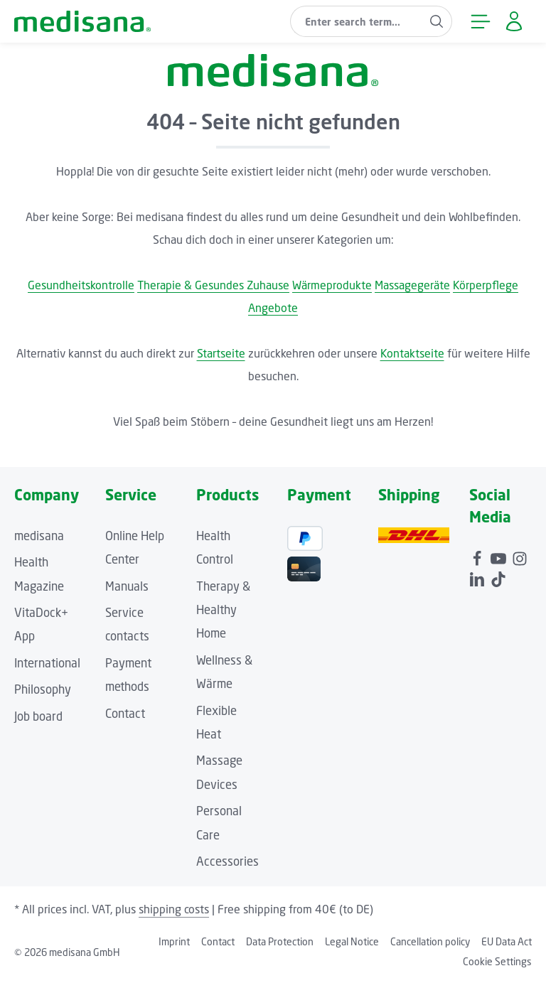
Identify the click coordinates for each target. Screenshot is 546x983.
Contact (125, 713)
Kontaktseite (412, 353)
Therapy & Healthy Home (223, 610)
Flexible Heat (216, 722)
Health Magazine (39, 573)
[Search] (437, 21)
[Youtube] (500, 556)
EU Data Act (506, 941)
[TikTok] (498, 577)
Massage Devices (219, 772)
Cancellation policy (430, 941)
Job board (38, 716)
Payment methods (128, 674)
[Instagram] (520, 556)
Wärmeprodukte (332, 285)
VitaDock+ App (41, 624)
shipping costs (174, 909)
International (47, 663)
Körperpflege (485, 285)
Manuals (127, 586)
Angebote (273, 308)
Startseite (221, 353)
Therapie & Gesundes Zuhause (213, 285)
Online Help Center (134, 547)
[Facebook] (478, 556)
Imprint (174, 941)
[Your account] (513, 21)
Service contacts (127, 624)
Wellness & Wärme (224, 672)
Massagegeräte (412, 285)
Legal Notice (352, 941)
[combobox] (356, 21)
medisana (39, 536)
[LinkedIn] (478, 577)
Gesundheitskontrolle (81, 285)
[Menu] (480, 21)
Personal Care (219, 822)
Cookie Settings (497, 961)
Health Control (214, 547)
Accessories (227, 861)
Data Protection (280, 941)
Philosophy (42, 689)
